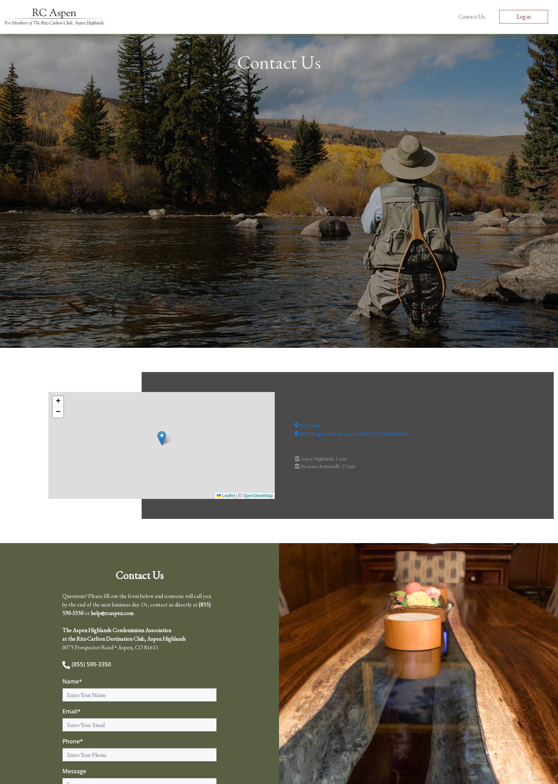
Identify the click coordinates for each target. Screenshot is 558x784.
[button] (161, 438)
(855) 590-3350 (86, 664)
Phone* (72, 741)
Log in (524, 16)
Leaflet (226, 495)
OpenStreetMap (258, 495)
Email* (71, 711)
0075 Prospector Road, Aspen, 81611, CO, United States (352, 433)
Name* (72, 681)
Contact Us (471, 16)
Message (74, 771)
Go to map (307, 425)
